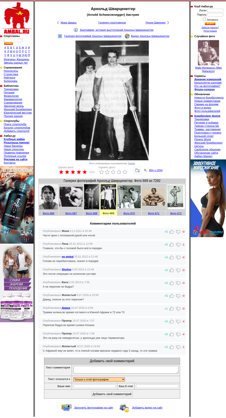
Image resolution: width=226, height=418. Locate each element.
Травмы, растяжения (207, 129)
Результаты (11, 70)
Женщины (22, 59)
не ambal (68, 256)
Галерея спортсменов (112, 22)
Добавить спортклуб (16, 131)
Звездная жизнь (14, 106)
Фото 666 (48, 213)
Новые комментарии (207, 101)
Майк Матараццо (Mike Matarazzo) (208, 56)
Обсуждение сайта (206, 152)
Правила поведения (16, 152)
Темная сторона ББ (206, 126)
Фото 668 (91, 213)
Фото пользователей (207, 111)
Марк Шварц (68, 22)
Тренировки (11, 89)
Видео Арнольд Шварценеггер (150, 36)
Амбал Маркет (203, 156)
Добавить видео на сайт (147, 408)
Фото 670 (129, 213)
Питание (9, 92)
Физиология (11, 95)
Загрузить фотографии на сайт (93, 408)
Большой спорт (204, 136)
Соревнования (13, 102)
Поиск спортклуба (15, 124)
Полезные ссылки (15, 156)
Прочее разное (13, 116)
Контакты (10, 162)
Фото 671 (153, 213)
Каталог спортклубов (17, 127)
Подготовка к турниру (207, 132)
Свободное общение (207, 149)
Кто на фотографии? (207, 86)
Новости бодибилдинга (208, 97)
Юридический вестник (18, 112)
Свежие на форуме (206, 104)
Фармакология (13, 99)
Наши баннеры (13, 145)
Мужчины (10, 59)
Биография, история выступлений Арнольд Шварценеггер (116, 30)
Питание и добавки (206, 122)
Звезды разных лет (16, 62)
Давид (66, 307)
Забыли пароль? (210, 27)
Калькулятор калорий (208, 82)
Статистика (11, 74)
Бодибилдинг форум (207, 115)
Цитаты (199, 146)
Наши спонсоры (14, 149)
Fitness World (202, 139)
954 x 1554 (155, 170)
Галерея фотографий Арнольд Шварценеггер (93, 36)
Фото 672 (176, 213)
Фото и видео (202, 107)
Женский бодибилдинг (18, 109)
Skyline (66, 269)
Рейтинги (9, 77)
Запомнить (212, 19)
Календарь (11, 81)
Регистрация (210, 31)
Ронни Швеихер (156, 22)
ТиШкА (131, 163)
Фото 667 (71, 213)
